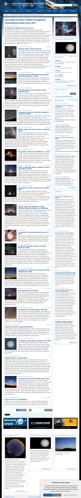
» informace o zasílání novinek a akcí (64, 96)
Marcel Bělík (28, 127)
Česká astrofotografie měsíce (64, 39)
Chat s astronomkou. (68, 185)
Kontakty (73, 11)
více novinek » (72, 187)
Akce (21, 11)
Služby (49, 11)
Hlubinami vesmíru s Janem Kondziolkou (19, 327)
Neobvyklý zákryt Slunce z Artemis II (65, 156)
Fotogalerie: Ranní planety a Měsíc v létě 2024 (34, 341)
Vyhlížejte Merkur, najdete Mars (16, 358)
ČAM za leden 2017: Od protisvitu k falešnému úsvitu (34, 130)
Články (6, 11)
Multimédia (48, 46)
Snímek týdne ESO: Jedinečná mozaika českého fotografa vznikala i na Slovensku (33, 207)
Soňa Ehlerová (66, 104)
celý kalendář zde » (71, 85)
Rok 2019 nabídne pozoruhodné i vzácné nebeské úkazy (32, 90)
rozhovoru (68, 131)
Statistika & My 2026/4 (66, 127)
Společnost (63, 11)
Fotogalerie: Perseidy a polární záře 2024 (32, 309)
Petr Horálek (15, 26)
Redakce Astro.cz (30, 149)
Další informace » (21, 491)
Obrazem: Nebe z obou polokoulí (29, 49)
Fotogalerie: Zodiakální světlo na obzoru (19, 28)
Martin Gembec (29, 72)
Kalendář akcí (59, 57)
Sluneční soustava (47, 165)
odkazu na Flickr (72, 170)
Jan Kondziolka (16, 397)
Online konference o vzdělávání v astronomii (64, 106)
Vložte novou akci (73, 56)
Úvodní (6, 15)
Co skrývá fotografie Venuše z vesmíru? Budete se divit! (32, 247)
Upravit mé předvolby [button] (70, 495)
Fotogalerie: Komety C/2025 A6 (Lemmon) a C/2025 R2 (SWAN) (33, 113)
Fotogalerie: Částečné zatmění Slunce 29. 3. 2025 (33, 233)
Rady (55, 11)
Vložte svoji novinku (72, 99)
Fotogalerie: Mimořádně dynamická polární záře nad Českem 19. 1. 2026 (33, 75)
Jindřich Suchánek (16, 324)
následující (47, 410)
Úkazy (50, 26)
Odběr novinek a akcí (61, 89)
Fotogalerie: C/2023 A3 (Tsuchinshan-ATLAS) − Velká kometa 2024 (34, 271)
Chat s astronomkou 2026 (62, 178)
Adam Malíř (28, 244)
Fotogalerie (40, 11)
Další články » (72, 342)
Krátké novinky (60, 100)
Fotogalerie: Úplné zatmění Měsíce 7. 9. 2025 (34, 152)
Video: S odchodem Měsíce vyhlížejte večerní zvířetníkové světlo (34, 168)
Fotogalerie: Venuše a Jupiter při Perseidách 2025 (33, 188)
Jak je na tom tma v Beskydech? (16, 399)
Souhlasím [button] (48, 495)
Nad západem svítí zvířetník (28, 291)
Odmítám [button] (57, 495)
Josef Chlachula (66, 124)
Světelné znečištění (47, 397)
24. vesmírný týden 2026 (12, 435)
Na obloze (28, 11)
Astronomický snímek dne (63, 19)
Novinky (14, 11)
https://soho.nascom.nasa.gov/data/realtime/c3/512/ (68, 151)
